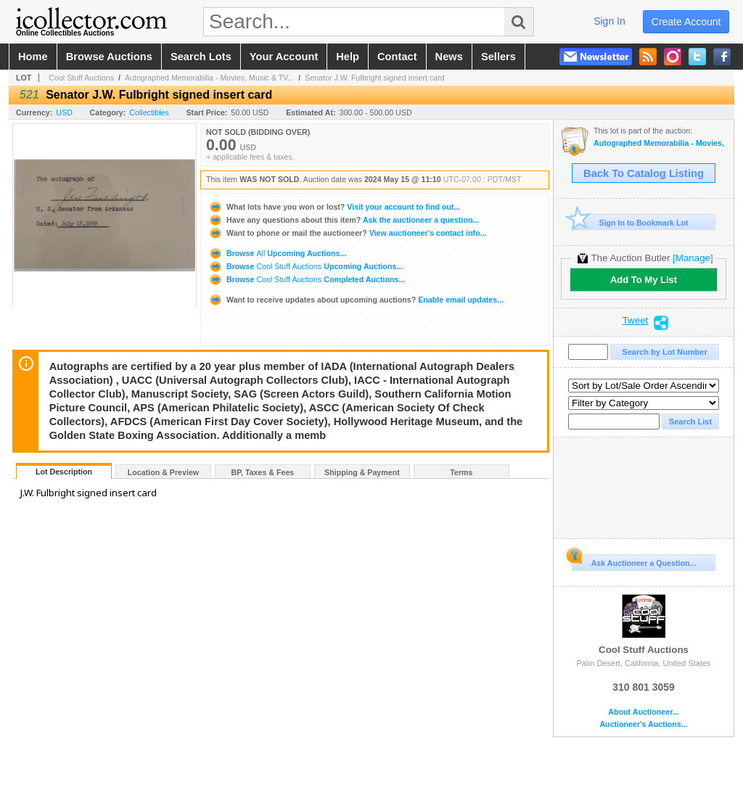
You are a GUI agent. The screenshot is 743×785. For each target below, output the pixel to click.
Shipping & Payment (362, 472)
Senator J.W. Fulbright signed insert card (375, 77)
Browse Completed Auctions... (306, 279)
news (449, 56)
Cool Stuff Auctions (81, 77)
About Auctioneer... (643, 712)
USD (64, 112)
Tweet (636, 321)
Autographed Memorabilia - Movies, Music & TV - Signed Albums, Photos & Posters (660, 143)
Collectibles (149, 112)
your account (284, 56)
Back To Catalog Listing (643, 173)
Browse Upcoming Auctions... (277, 253)
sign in (609, 21)
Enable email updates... (356, 299)
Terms (461, 472)
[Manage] (692, 257)
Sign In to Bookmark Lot (630, 222)
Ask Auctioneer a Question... (634, 560)
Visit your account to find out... (334, 206)
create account (686, 22)
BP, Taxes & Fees (263, 472)
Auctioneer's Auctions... (643, 724)
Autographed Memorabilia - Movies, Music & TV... (209, 77)
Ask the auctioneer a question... (343, 219)
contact (397, 56)
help (347, 56)
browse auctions (109, 56)
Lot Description (64, 471)
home (33, 56)
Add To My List (643, 279)
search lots (201, 56)
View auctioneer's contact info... (347, 233)
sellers (498, 56)
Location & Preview (163, 472)
